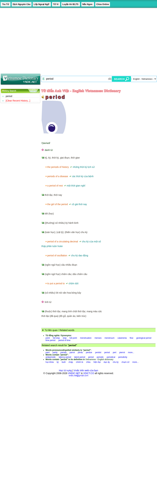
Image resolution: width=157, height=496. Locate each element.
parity (54, 352)
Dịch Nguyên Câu (21, 4)
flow (131, 338)
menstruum (109, 338)
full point (73, 338)
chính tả (79, 362)
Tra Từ (5, 4)
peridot (98, 352)
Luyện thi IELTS (70, 4)
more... (131, 352)
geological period (143, 338)
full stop (56, 338)
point (48, 338)
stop (65, 338)
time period (50, 340)
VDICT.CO (88, 373)
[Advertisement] (31, 39)
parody (63, 352)
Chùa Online (102, 4)
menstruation (85, 338)
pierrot (122, 352)
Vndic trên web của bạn (86, 370)
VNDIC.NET (74, 373)
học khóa (50, 362)
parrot (72, 352)
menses (98, 338)
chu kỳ (116, 362)
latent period (79, 357)
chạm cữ (125, 362)
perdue (89, 352)
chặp (71, 362)
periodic (100, 357)
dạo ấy (107, 362)
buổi (64, 362)
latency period (65, 357)
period (107, 352)
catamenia (122, 338)
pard (48, 352)
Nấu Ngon (87, 4)
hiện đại (97, 362)
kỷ (58, 362)
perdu (80, 352)
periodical (111, 357)
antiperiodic (51, 357)
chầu (88, 362)
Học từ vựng (65, 370)
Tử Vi (56, 4)
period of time (64, 340)
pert (114, 352)
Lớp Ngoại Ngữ (42, 4)
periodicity (122, 357)
